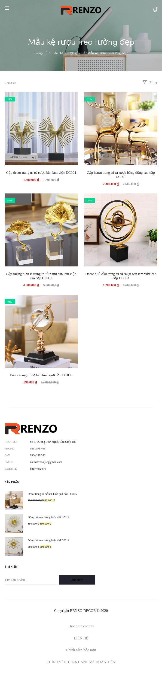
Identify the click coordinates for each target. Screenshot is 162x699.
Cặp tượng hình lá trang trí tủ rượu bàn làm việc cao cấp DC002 (41, 276)
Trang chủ (41, 53)
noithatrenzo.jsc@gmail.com (46, 462)
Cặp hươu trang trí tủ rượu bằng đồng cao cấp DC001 (121, 175)
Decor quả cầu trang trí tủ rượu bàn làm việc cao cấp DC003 (120, 276)
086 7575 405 (37, 448)
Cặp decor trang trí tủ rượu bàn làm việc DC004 (41, 172)
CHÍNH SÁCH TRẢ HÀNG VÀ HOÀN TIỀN (80, 662)
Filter (149, 83)
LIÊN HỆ (81, 638)
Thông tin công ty (81, 626)
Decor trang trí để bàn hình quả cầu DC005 (41, 375)
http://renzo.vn (38, 468)
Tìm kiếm (76, 580)
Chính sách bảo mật (81, 650)
